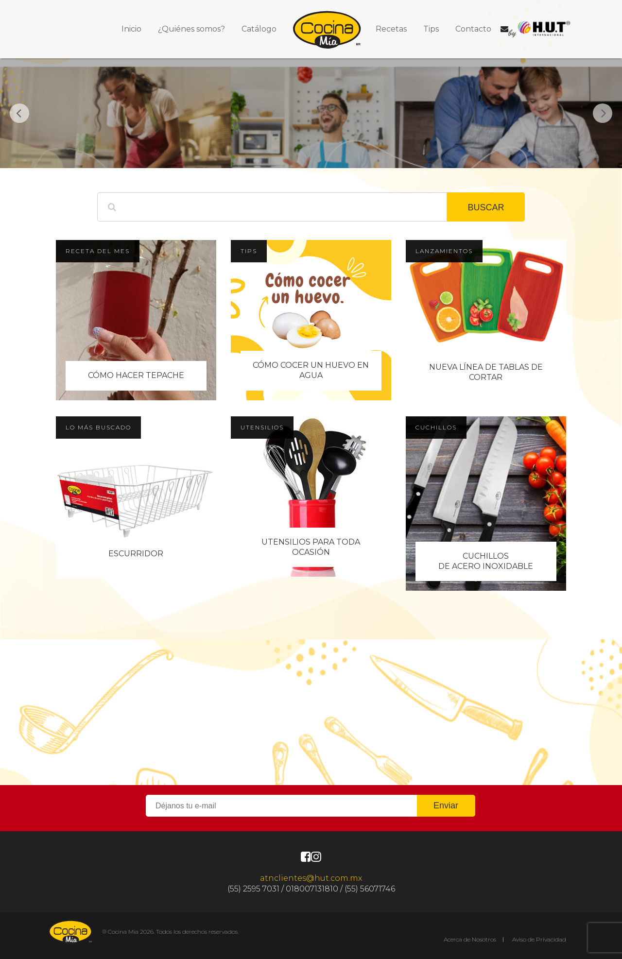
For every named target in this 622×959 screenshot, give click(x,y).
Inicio (131, 29)
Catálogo (259, 29)
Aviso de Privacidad (539, 939)
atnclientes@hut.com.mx (311, 878)
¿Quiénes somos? (191, 29)
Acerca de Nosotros (470, 939)
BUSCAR (485, 207)
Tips (431, 29)
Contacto (473, 29)
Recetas (391, 29)
